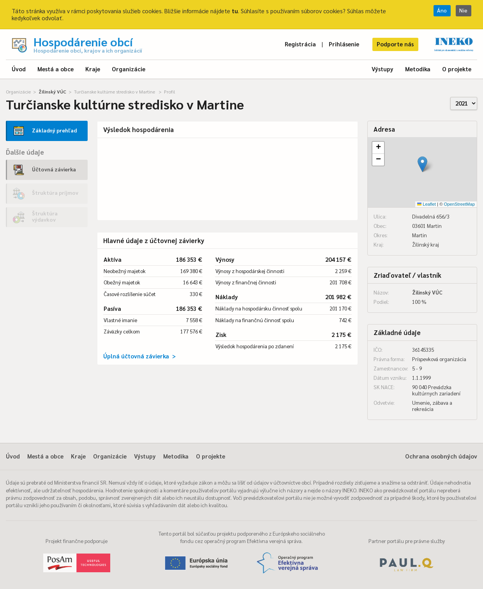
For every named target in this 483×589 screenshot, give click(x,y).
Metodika (417, 68)
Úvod (19, 68)
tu (235, 10)
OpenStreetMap (459, 204)
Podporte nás (395, 44)
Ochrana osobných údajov (441, 456)
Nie (463, 10)
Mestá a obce (55, 68)
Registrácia (300, 44)
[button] (422, 164)
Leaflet (426, 204)
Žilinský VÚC (52, 91)
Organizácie (128, 68)
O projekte (456, 68)
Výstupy (382, 68)
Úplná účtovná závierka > (139, 356)
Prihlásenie (344, 44)
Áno (442, 10)
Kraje (92, 68)
